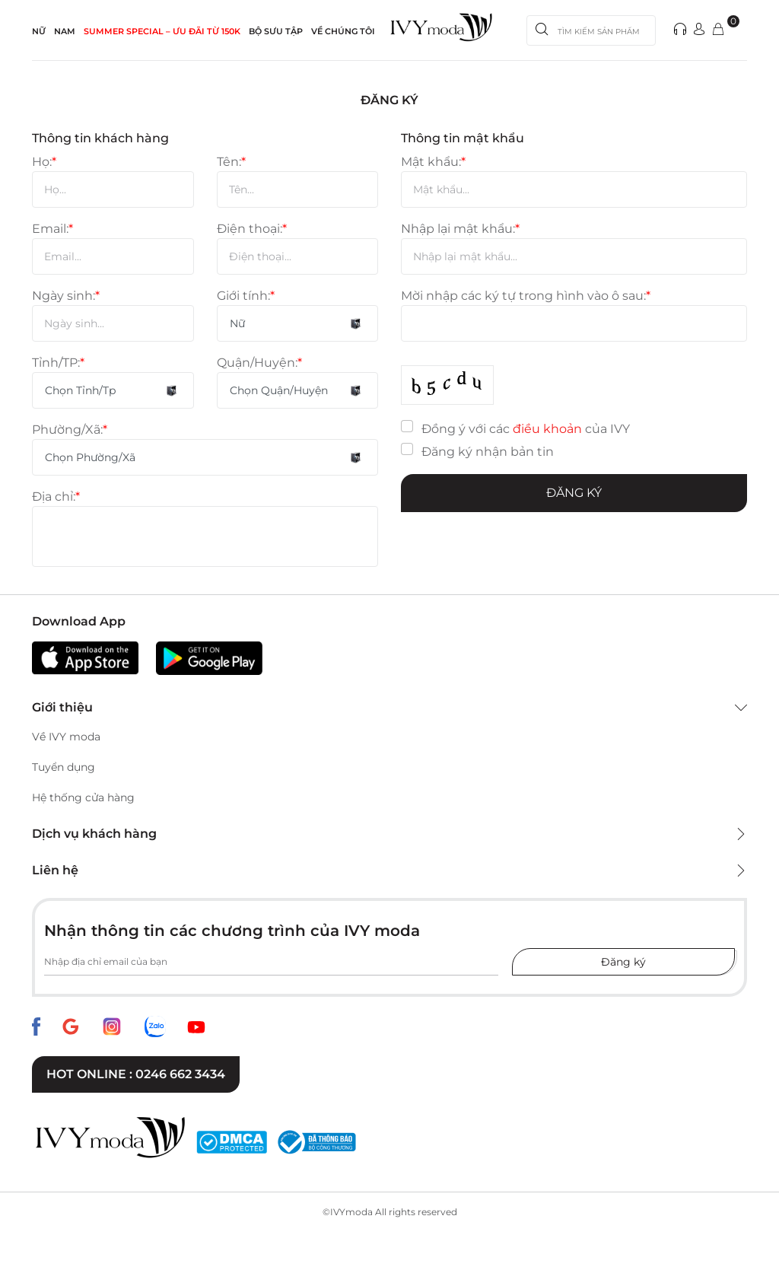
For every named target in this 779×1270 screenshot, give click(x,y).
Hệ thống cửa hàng (83, 797)
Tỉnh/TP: (58, 362)
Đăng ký (574, 492)
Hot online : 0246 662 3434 (135, 1074)
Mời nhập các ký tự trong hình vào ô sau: (525, 295)
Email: (52, 228)
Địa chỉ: (56, 496)
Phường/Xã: (69, 429)
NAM (64, 31)
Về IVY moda (66, 736)
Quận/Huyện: (259, 362)
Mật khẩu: (433, 161)
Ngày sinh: (66, 295)
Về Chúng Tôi (343, 31)
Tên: (231, 161)
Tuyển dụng (63, 767)
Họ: (44, 161)
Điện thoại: (252, 228)
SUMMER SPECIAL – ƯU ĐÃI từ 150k (162, 31)
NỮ (39, 31)
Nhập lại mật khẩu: (460, 228)
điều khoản (547, 429)
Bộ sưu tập (276, 31)
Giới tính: (246, 295)
